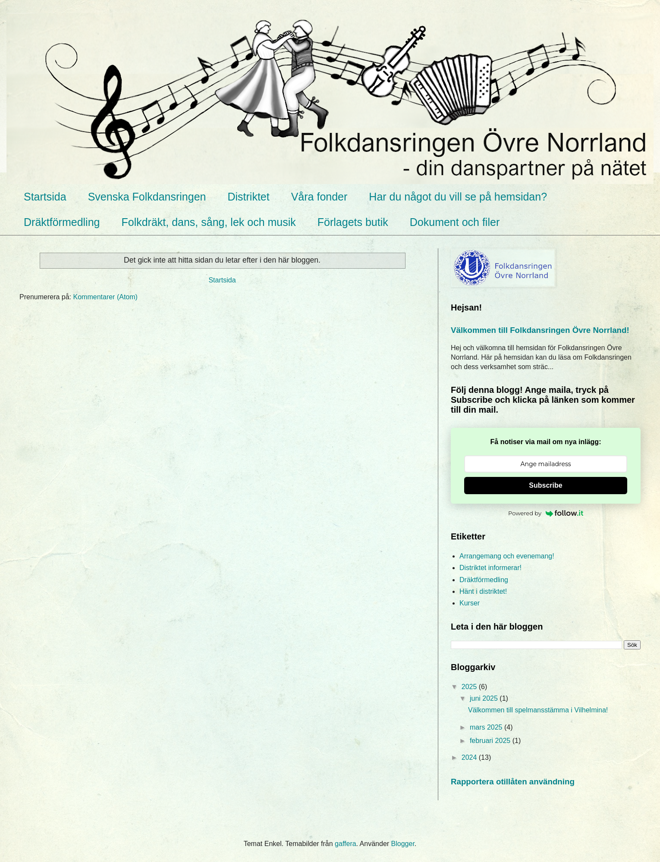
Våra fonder (319, 197)
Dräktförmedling (62, 222)
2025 (470, 686)
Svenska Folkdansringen (147, 197)
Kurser (469, 603)
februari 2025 (491, 740)
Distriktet (248, 197)
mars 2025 (487, 727)
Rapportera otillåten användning (513, 781)
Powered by (545, 513)
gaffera (345, 843)
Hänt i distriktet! (483, 591)
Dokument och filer (455, 222)
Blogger (403, 843)
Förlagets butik (352, 222)
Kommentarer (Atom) (105, 297)
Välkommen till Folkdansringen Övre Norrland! (540, 330)
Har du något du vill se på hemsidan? (458, 197)
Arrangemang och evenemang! (506, 556)
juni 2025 (485, 698)
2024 (470, 757)
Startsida (45, 197)
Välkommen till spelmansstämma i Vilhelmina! (538, 710)
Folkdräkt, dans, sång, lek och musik (208, 222)
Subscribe (545, 485)
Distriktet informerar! (490, 567)
